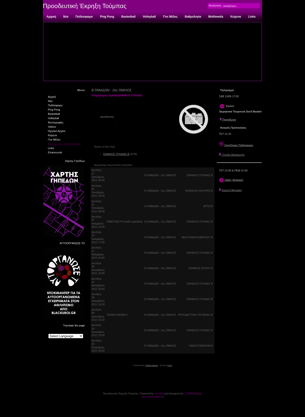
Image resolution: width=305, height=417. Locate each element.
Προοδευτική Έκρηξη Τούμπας (85, 6)
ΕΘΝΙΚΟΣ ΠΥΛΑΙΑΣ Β (116, 154)
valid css (159, 396)
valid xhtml (147, 396)
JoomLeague (151, 365)
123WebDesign (193, 393)
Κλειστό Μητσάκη (232, 190)
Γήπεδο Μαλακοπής (232, 154)
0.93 (170, 365)
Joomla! (159, 393)
